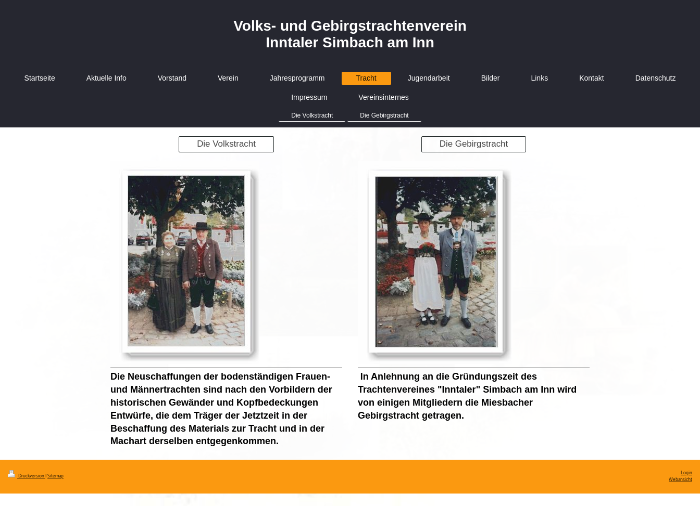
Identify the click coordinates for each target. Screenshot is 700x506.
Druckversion (26, 476)
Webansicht (680, 480)
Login (686, 473)
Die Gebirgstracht (474, 144)
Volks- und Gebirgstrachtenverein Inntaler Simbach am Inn (350, 34)
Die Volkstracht (226, 144)
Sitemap (55, 476)
